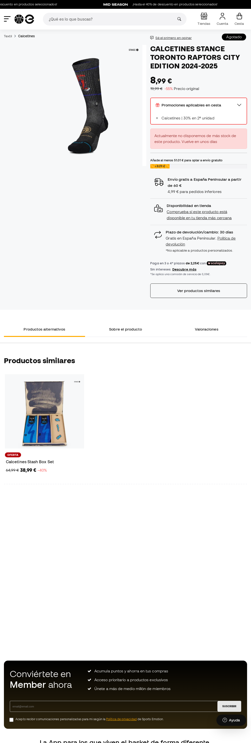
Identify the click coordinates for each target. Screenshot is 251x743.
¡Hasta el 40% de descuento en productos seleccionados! (163, 4)
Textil (8, 36)
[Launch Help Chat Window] (231, 720)
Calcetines (26, 36)
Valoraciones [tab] (206, 329)
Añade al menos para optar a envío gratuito (186, 160)
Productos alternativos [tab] (44, 329)
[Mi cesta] (239, 19)
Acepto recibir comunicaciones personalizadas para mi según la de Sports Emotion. (89, 719)
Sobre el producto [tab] (125, 329)
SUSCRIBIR (229, 706)
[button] (198, 212)
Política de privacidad (121, 719)
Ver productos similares (198, 290)
